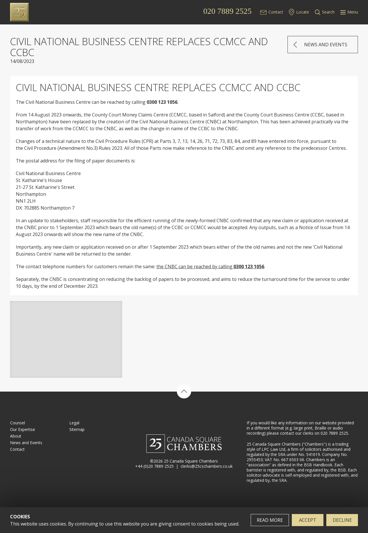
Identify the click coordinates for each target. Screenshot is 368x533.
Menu (349, 12)
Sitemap (77, 429)
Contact (276, 12)
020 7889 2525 (227, 11)
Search (328, 12)
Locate (302, 12)
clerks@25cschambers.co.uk (207, 466)
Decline (342, 520)
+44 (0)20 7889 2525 (154, 466)
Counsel (17, 422)
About (15, 436)
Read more (270, 520)
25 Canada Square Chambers (47, 12)
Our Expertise (22, 429)
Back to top (184, 391)
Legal (74, 422)
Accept (307, 520)
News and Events (325, 44)
